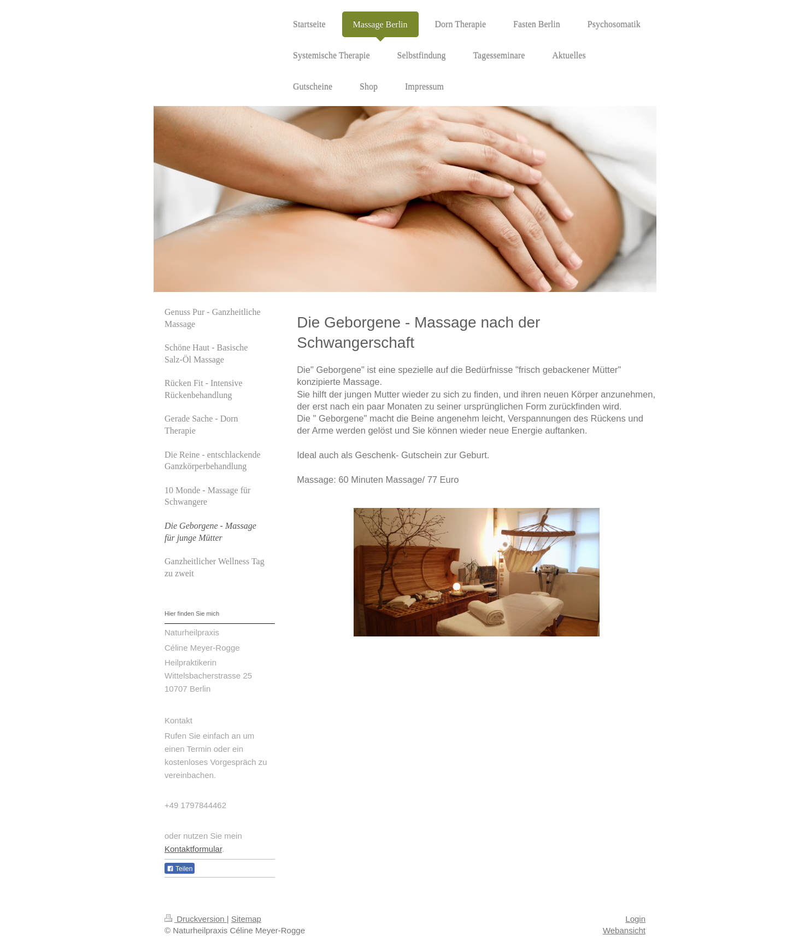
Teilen (179, 869)
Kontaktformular (193, 849)
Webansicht (624, 930)
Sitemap (246, 918)
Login (635, 918)
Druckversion (196, 918)
